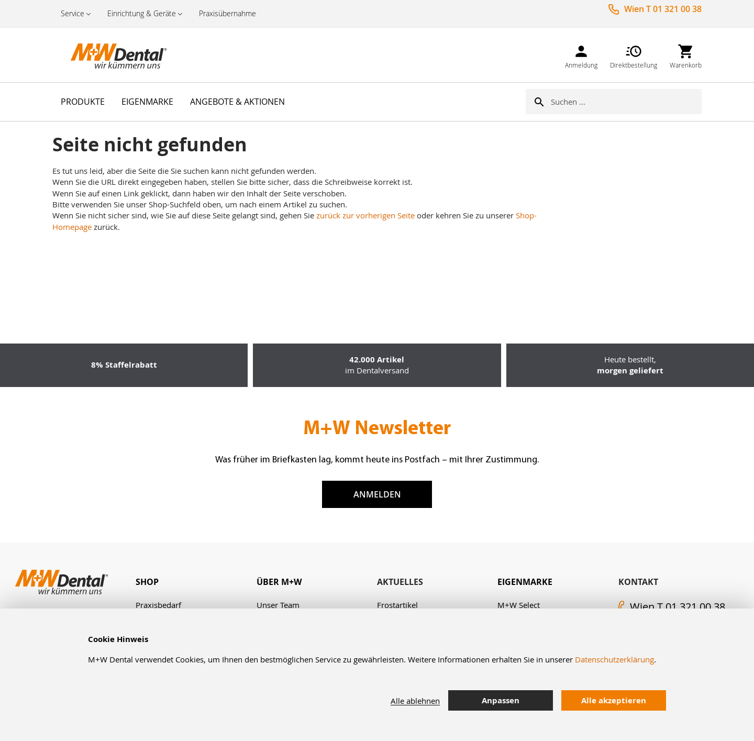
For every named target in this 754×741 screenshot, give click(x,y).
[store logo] (104, 55)
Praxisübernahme (227, 13)
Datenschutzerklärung (614, 659)
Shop (147, 582)
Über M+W (279, 582)
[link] (581, 55)
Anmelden (377, 494)
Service (72, 13)
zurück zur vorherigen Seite (365, 215)
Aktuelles (400, 582)
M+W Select (518, 605)
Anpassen (500, 700)
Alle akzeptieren (613, 700)
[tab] (196, 582)
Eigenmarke (524, 582)
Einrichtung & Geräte (141, 13)
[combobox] (626, 101)
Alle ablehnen (415, 700)
